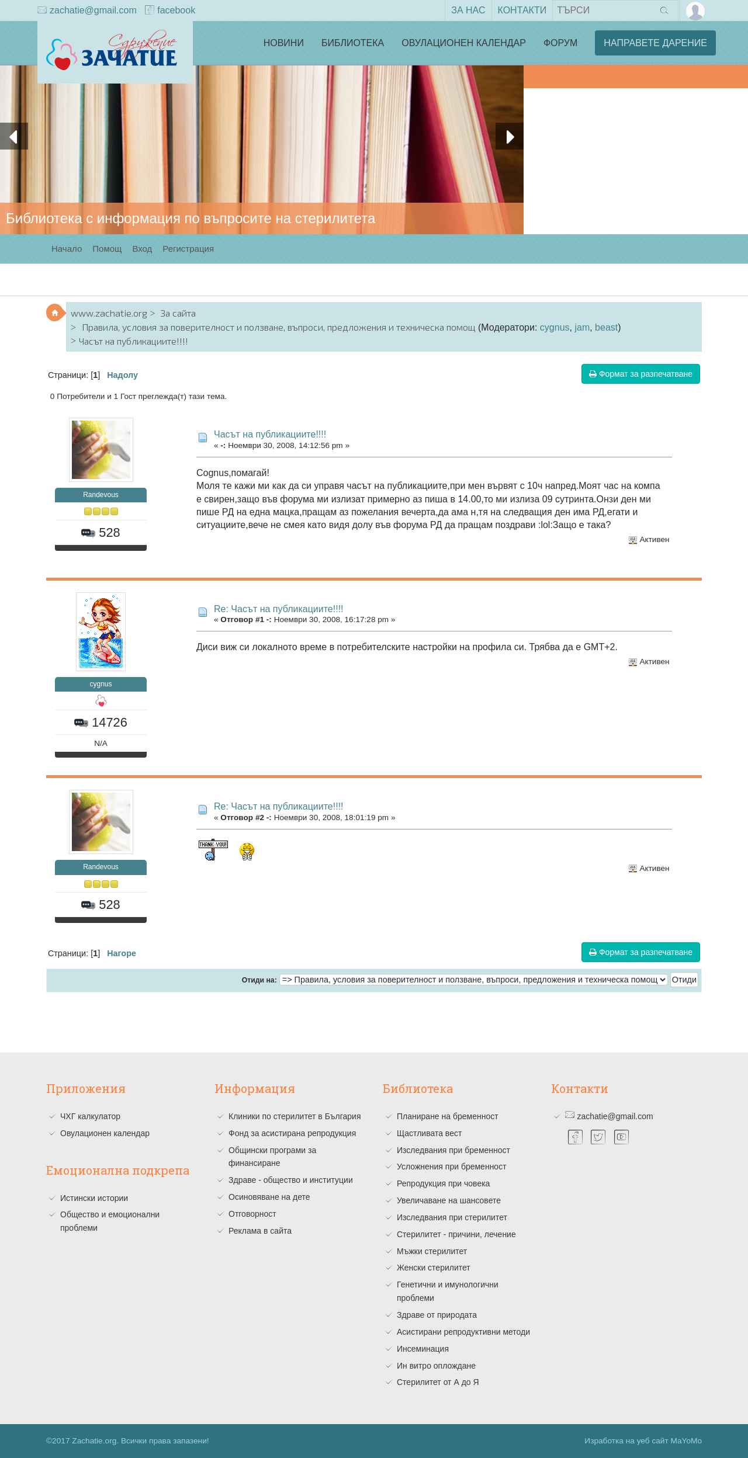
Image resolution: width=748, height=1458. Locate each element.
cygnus (555, 327)
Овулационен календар (463, 43)
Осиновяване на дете (269, 1197)
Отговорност (252, 1214)
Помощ (107, 249)
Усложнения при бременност (452, 1166)
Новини (284, 43)
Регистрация (188, 249)
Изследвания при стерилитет (452, 1217)
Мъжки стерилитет (432, 1251)
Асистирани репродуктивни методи (463, 1331)
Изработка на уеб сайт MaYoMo (643, 1440)
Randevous (101, 495)
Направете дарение (655, 43)
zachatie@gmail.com (87, 11)
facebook (170, 11)
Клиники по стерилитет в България (294, 1116)
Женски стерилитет (433, 1267)
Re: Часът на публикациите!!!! (279, 609)
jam (582, 327)
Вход (142, 249)
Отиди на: (259, 980)
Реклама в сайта (260, 1230)
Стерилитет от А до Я (438, 1382)
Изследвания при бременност (453, 1150)
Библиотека (352, 43)
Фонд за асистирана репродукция (292, 1133)
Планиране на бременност (447, 1116)
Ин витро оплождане (436, 1365)
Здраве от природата (437, 1315)
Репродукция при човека (443, 1183)
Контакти (522, 10)
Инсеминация (423, 1348)
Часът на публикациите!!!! (270, 434)
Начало (66, 249)
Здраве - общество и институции (290, 1180)
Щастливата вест (429, 1133)
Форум (560, 43)
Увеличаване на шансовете (449, 1200)
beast (606, 327)
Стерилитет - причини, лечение (456, 1234)
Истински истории (94, 1198)
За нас (468, 10)
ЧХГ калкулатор (90, 1116)
